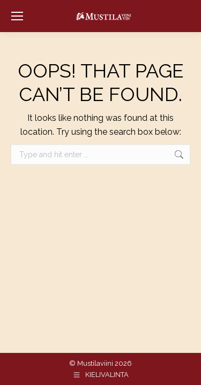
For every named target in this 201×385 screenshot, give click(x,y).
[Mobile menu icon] (17, 16)
